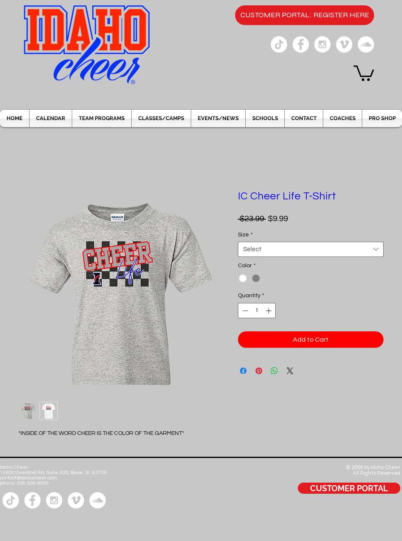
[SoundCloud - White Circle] (366, 44)
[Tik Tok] (279, 44)
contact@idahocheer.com (28, 478)
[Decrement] (244, 310)
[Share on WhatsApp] (274, 371)
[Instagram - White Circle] (322, 44)
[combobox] (311, 249)
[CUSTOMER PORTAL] (349, 488)
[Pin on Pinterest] (259, 371)
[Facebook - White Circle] (300, 44)
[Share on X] (290, 371)
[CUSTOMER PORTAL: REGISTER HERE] (304, 15)
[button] (364, 72)
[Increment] (269, 310)
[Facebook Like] (377, 515)
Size (245, 235)
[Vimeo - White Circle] (344, 44)
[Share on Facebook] (243, 371)
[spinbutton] (256, 310)
